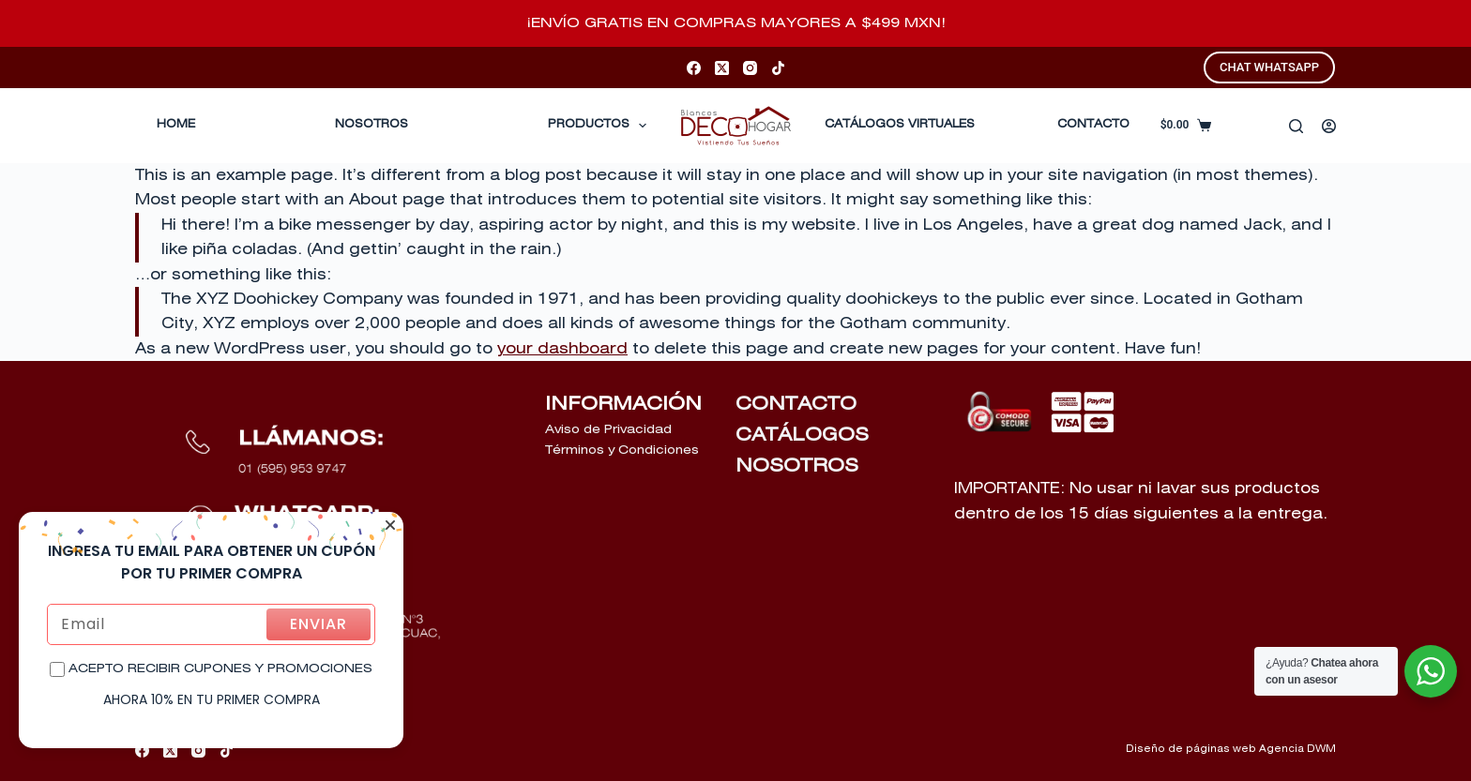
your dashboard (562, 348)
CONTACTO (1093, 124)
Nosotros (371, 124)
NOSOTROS (797, 466)
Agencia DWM (1297, 749)
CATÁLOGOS (802, 435)
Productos (601, 125)
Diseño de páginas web (1191, 749)
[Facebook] (694, 68)
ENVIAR (318, 624)
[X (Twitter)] (722, 68)
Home (176, 124)
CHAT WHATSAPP (1269, 67)
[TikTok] (778, 68)
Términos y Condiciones (622, 450)
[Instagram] (750, 68)
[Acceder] (1329, 126)
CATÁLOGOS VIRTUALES (900, 124)
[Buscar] (1296, 126)
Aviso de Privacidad (608, 430)
